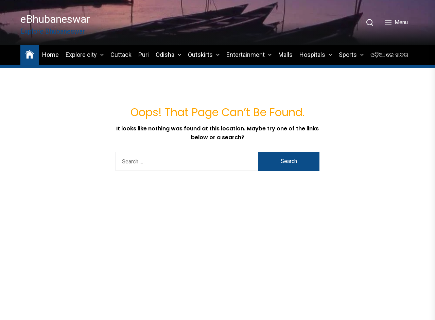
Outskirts (200, 54)
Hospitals (312, 54)
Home (50, 54)
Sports (348, 54)
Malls (285, 54)
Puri (143, 54)
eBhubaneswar (55, 19)
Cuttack (121, 54)
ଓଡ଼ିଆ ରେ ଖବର (389, 54)
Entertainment (245, 54)
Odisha (165, 54)
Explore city (81, 54)
